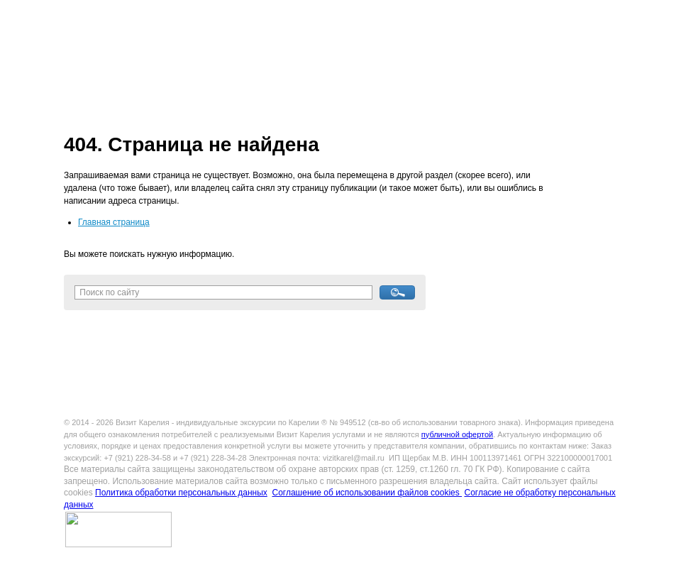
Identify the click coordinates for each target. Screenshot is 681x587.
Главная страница (114, 222)
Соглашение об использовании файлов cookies (367, 493)
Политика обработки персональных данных (181, 493)
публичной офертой (457, 434)
